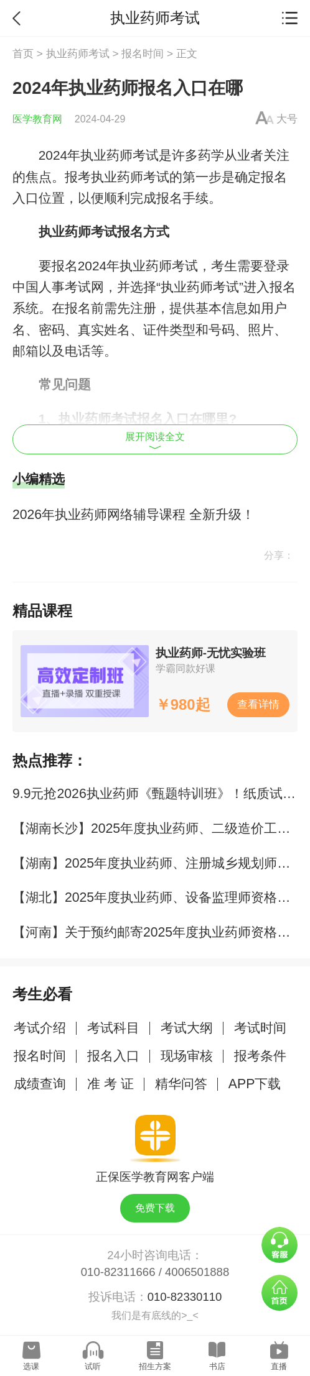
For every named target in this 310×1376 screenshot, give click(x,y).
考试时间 (260, 1028)
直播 (279, 1366)
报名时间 (142, 53)
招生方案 (155, 1366)
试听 (93, 1366)
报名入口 (113, 1055)
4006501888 (197, 1271)
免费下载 (155, 1208)
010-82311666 (118, 1271)
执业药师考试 (78, 53)
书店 (217, 1366)
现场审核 (187, 1055)
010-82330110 (185, 1296)
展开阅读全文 (155, 440)
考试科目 (113, 1028)
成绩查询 (40, 1083)
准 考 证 (110, 1083)
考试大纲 (187, 1028)
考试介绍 (40, 1028)
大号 (287, 118)
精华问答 (181, 1083)
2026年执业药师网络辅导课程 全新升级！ (133, 514)
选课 (31, 1366)
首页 (23, 53)
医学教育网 (37, 119)
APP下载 (254, 1083)
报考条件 (260, 1055)
